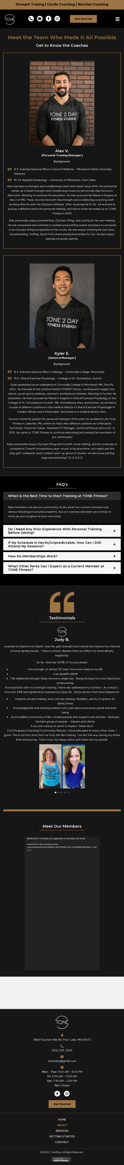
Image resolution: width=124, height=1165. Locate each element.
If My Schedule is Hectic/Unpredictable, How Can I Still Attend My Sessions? (54, 544)
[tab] (62, 496)
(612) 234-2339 (62, 1050)
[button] (83, 19)
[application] (62, 903)
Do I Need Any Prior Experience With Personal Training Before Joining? (55, 530)
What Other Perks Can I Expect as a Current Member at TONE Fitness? (56, 568)
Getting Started (62, 1136)
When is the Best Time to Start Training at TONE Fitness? (58, 496)
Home (62, 1119)
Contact (62, 1142)
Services (62, 1131)
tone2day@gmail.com (62, 1061)
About (62, 1125)
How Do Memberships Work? (32, 556)
